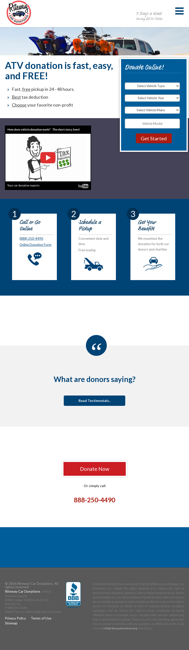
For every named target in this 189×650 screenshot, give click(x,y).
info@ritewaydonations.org (120, 628)
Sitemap (11, 623)
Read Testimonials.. (94, 400)
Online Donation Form (35, 245)
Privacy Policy (15, 618)
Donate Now (94, 469)
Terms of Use (41, 618)
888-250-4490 (148, 8)
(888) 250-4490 (31, 238)
